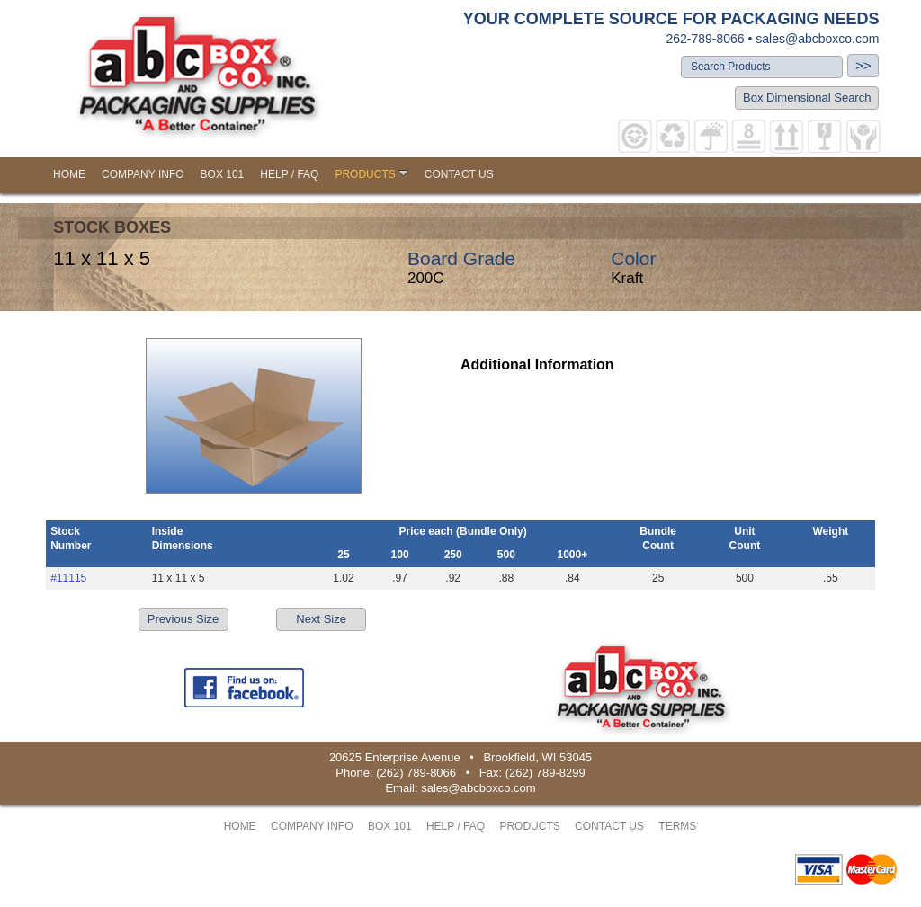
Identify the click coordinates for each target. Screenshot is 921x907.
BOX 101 (223, 174)
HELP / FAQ (289, 174)
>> (863, 65)
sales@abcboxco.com (817, 38)
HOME (69, 174)
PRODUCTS (371, 174)
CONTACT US (459, 174)
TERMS (677, 826)
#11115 (68, 578)
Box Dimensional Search (807, 97)
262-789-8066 (705, 38)
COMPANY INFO (143, 174)
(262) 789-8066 (416, 772)
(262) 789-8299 (545, 772)
